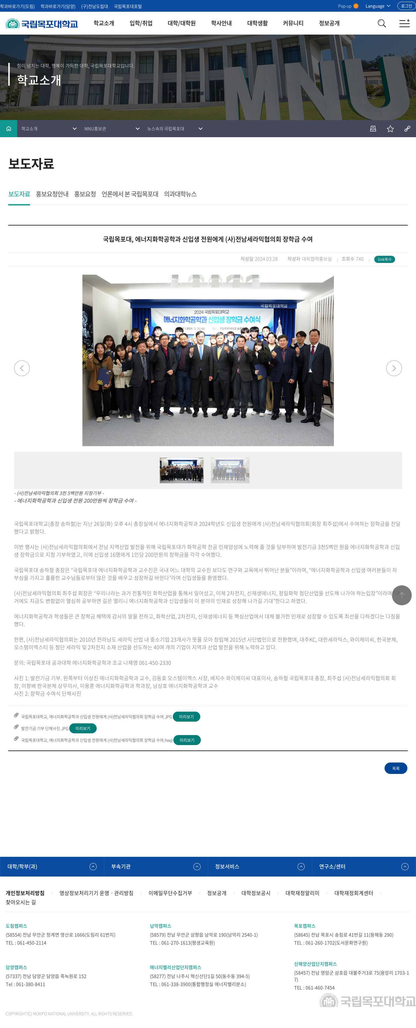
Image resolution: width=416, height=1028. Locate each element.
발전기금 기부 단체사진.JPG (44, 728)
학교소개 (104, 23)
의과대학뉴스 (180, 194)
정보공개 (329, 23)
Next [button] (394, 368)
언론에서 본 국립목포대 (130, 194)
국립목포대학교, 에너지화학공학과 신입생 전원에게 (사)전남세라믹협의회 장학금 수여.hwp (97, 740)
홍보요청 (85, 194)
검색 (381, 23)
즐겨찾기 (390, 128)
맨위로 (402, 596)
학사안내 (221, 23)
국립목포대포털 (128, 6)
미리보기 (186, 716)
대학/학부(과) (22, 866)
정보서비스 (227, 866)
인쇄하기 (373, 128)
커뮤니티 (293, 23)
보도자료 (19, 194)
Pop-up (348, 6)
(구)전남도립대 (94, 6)
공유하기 (407, 128)
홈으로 (8, 128)
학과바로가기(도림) (17, 6)
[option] (208, 360)
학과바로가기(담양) (58, 6)
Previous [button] (22, 368)
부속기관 (121, 866)
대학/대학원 (182, 23)
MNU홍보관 (95, 128)
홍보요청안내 (52, 194)
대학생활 (257, 23)
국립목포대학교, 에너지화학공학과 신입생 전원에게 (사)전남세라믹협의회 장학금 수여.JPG (96, 716)
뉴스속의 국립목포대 (165, 128)
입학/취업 (141, 23)
